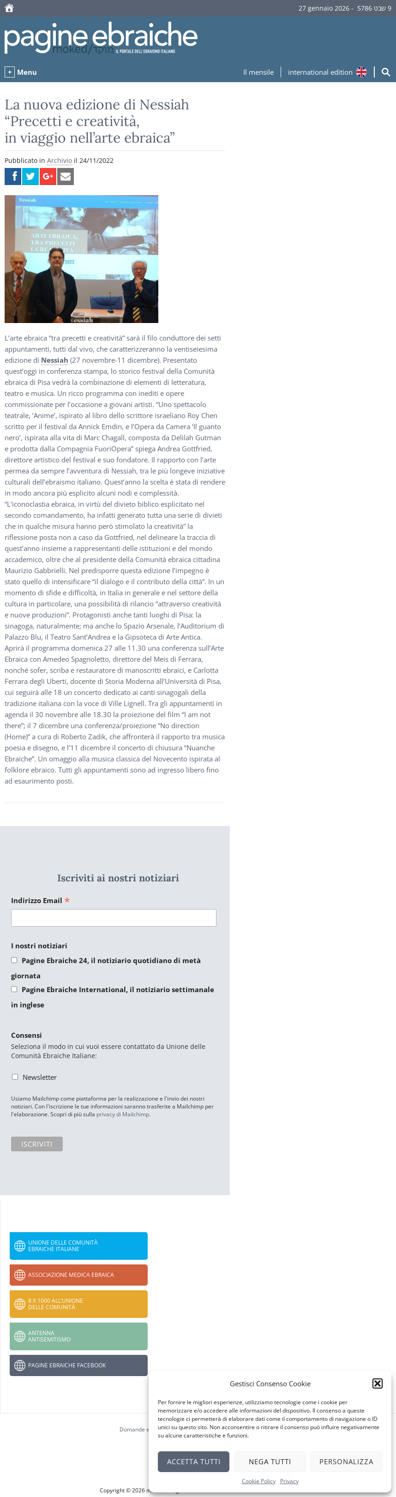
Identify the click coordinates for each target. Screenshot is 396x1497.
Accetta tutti (194, 1461)
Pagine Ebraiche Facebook (67, 1365)
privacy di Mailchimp (122, 1114)
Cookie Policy (259, 1481)
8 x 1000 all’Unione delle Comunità (55, 1304)
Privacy (289, 1481)
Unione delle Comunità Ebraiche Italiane (63, 1246)
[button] (377, 1383)
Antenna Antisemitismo (49, 1336)
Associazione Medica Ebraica (71, 1275)
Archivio (59, 160)
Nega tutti (270, 1461)
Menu (27, 72)
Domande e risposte (146, 1429)
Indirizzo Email (40, 901)
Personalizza (346, 1461)
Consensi (26, 1035)
